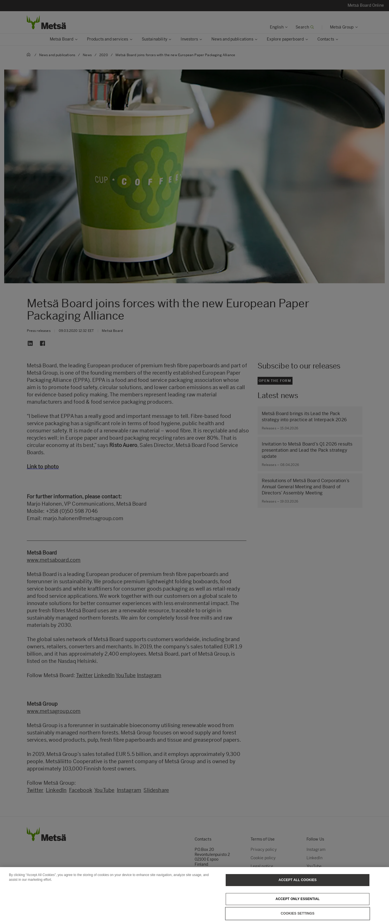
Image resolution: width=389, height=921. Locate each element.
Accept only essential (297, 906)
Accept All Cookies (298, 887)
